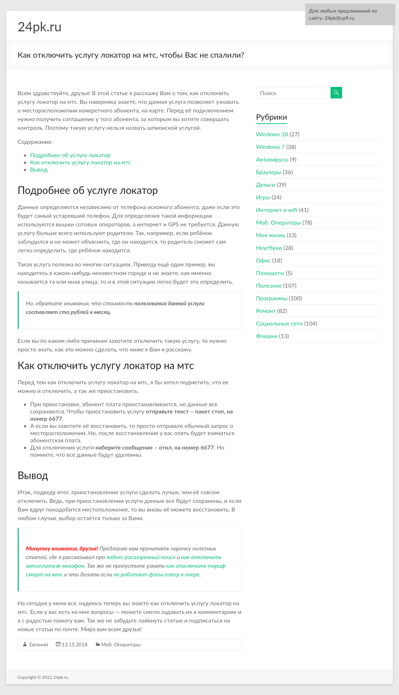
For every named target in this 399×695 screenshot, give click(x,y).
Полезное (269, 285)
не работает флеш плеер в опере (157, 574)
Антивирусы (272, 159)
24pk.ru (40, 26)
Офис (263, 260)
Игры (263, 197)
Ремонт (266, 310)
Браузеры (268, 171)
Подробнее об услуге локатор (70, 154)
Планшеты (270, 272)
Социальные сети (279, 323)
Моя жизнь (270, 234)
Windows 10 (272, 133)
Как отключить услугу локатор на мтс (80, 162)
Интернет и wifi (276, 209)
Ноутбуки (269, 247)
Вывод (39, 169)
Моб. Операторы (121, 644)
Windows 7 (270, 146)
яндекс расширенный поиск (141, 556)
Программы (271, 298)
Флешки (267, 335)
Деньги (265, 184)
